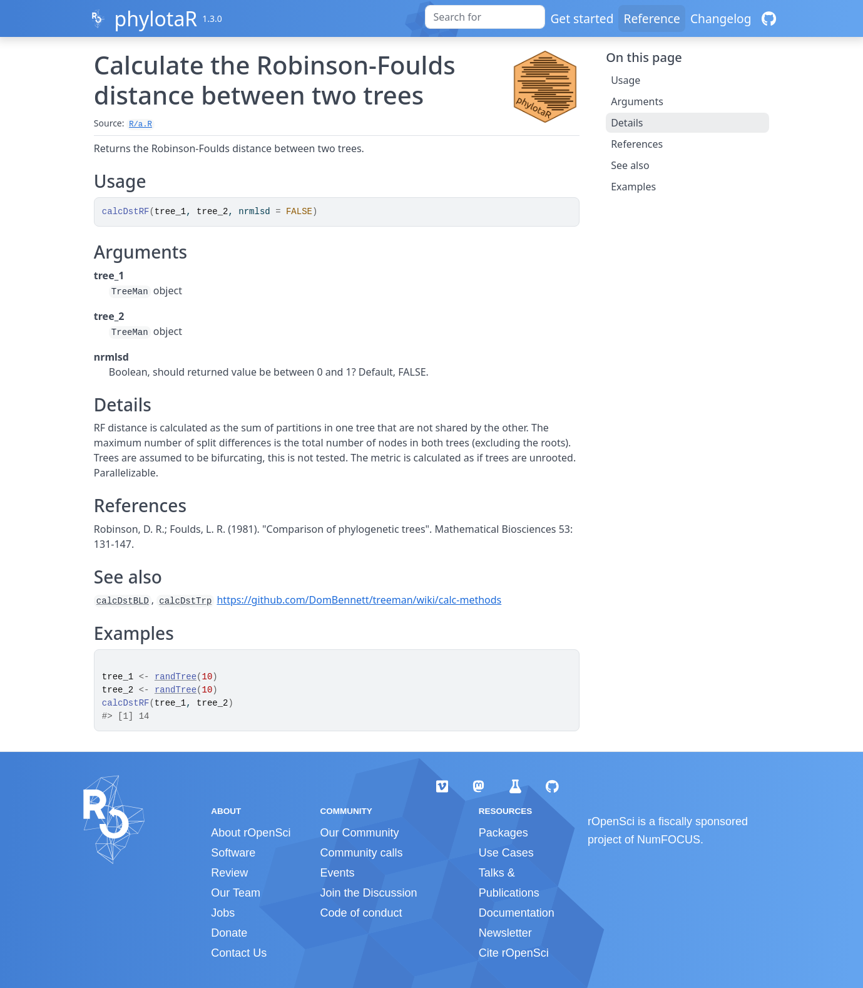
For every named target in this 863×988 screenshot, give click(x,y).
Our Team (235, 893)
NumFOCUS (668, 839)
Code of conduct (361, 913)
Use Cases (506, 852)
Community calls (361, 852)
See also (630, 165)
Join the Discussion (368, 893)
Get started (581, 18)
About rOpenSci (250, 832)
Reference (651, 18)
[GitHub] (769, 18)
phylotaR (155, 18)
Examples (633, 186)
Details (627, 123)
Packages (503, 832)
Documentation (516, 913)
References (637, 144)
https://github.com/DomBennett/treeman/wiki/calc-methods (359, 600)
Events (337, 873)
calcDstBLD (122, 601)
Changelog (721, 18)
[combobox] (485, 17)
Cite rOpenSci (514, 953)
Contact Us (239, 953)
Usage (625, 80)
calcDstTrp (185, 601)
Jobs (223, 913)
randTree (176, 677)
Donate (229, 933)
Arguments (637, 101)
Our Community (359, 832)
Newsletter (505, 933)
